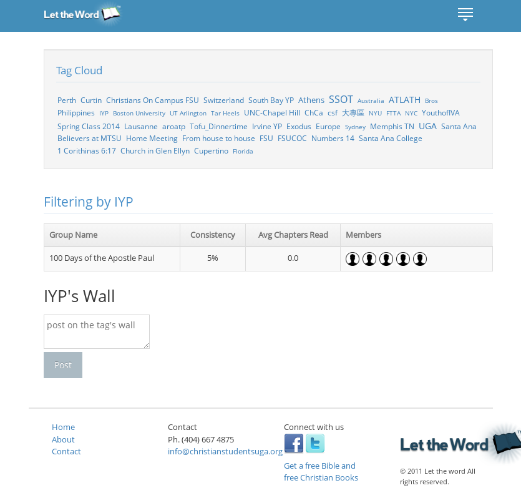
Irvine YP (267, 126)
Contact (66, 451)
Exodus (298, 126)
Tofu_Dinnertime (219, 126)
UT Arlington (188, 113)
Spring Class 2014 (88, 126)
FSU (266, 138)
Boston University (139, 113)
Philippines (76, 112)
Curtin (91, 100)
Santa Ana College (390, 138)
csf (333, 112)
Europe (328, 126)
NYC (411, 113)
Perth (66, 100)
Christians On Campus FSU (152, 100)
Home (63, 426)
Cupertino (211, 150)
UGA (428, 126)
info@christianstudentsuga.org (225, 451)
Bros (431, 100)
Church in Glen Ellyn (155, 150)
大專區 (353, 112)
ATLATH (405, 99)
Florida (243, 151)
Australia (371, 100)
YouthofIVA (441, 112)
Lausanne (141, 126)
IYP (104, 113)
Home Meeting (152, 138)
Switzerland (223, 100)
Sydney (355, 126)
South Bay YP (271, 100)
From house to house (218, 138)
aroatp (173, 126)
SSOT (341, 99)
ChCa (313, 112)
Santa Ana (459, 126)
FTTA (393, 113)
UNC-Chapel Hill (272, 112)
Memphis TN (392, 126)
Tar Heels (225, 113)
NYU (375, 113)
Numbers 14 (332, 138)
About (63, 439)
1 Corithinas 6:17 (86, 150)
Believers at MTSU (89, 138)
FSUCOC (292, 138)
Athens (311, 99)
